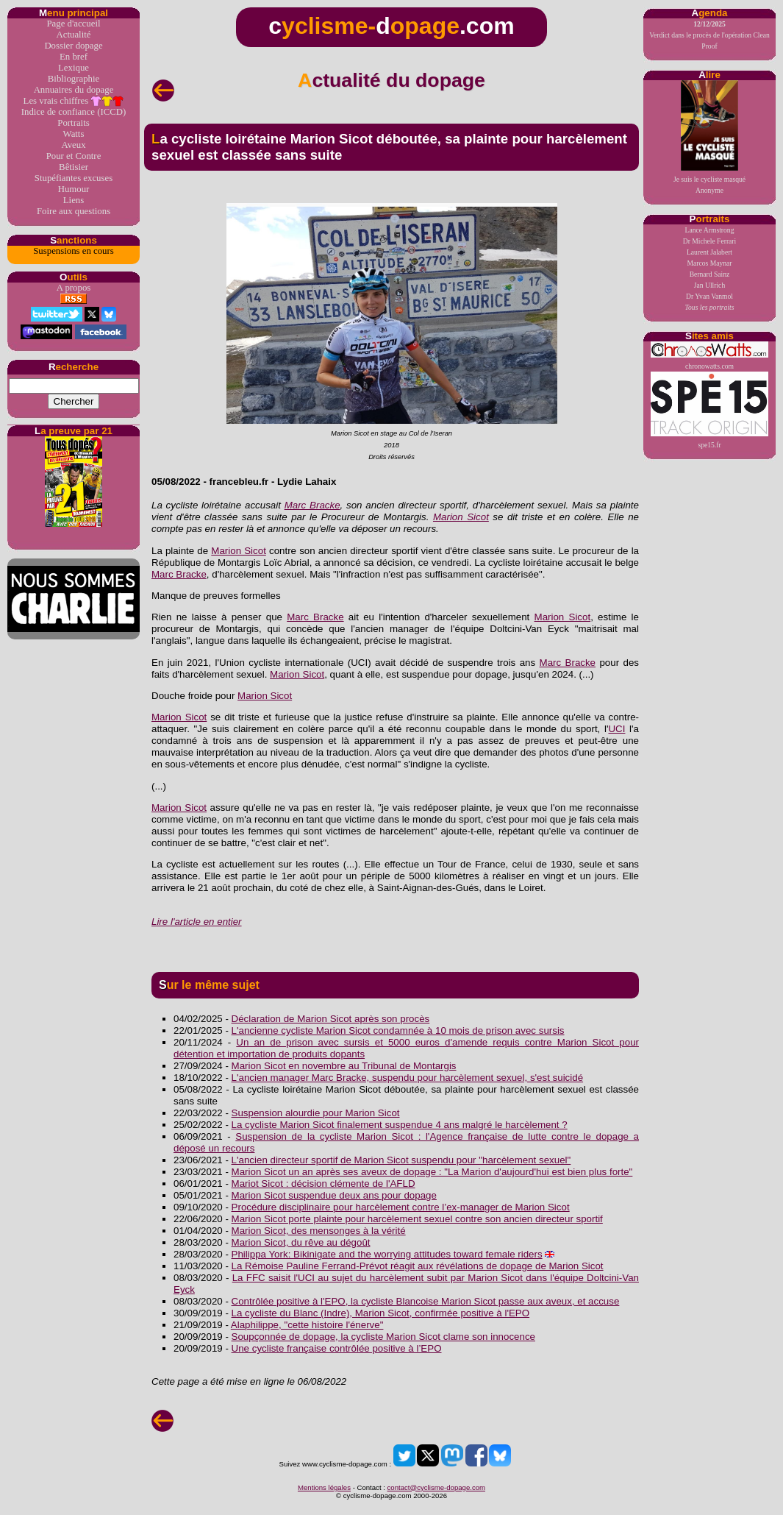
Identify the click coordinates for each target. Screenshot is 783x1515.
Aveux (73, 145)
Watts (74, 134)
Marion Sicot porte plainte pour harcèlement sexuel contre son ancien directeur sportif (417, 1218)
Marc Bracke (312, 505)
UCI (616, 728)
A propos (74, 288)
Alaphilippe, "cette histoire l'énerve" (307, 1324)
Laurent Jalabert (709, 252)
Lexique (73, 68)
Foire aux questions (73, 211)
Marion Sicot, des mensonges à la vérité (319, 1230)
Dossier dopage (73, 45)
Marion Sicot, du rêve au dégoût (301, 1242)
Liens (73, 200)
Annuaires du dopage (74, 90)
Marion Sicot (461, 516)
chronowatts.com (709, 355)
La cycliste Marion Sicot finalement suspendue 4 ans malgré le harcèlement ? (400, 1124)
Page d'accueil (73, 23)
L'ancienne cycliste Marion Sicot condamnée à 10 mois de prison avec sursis (398, 1030)
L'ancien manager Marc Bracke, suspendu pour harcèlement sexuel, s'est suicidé (408, 1077)
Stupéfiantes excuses (73, 178)
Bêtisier (73, 167)
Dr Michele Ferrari (709, 241)
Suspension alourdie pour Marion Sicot (316, 1112)
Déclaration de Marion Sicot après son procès (331, 1018)
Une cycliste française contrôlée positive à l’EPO (337, 1348)
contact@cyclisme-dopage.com (436, 1487)
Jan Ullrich (709, 285)
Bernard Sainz (710, 274)
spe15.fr (709, 410)
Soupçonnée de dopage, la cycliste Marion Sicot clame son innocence (383, 1336)
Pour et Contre (73, 156)
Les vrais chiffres (74, 101)
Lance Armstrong (709, 230)
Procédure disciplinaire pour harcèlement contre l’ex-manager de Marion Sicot (401, 1207)
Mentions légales (324, 1487)
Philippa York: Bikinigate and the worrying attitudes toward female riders (387, 1254)
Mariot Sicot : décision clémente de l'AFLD (323, 1183)
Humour (74, 189)
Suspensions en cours (73, 251)
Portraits (73, 123)
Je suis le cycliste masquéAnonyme (709, 137)
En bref (73, 57)
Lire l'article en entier (196, 921)
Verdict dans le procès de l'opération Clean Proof (709, 35)
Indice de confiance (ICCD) (73, 112)
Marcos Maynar (709, 263)
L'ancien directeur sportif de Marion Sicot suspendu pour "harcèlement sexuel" (401, 1159)
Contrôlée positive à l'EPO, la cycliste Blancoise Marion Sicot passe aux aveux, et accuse (426, 1301)
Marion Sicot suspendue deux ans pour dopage (334, 1195)
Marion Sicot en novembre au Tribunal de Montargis (344, 1065)
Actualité (74, 34)
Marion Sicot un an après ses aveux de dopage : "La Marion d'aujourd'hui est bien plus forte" (432, 1171)
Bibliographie (73, 79)
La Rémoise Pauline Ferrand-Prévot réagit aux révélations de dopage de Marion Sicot (418, 1265)
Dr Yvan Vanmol (709, 296)
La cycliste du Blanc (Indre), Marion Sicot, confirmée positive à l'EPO (381, 1313)
